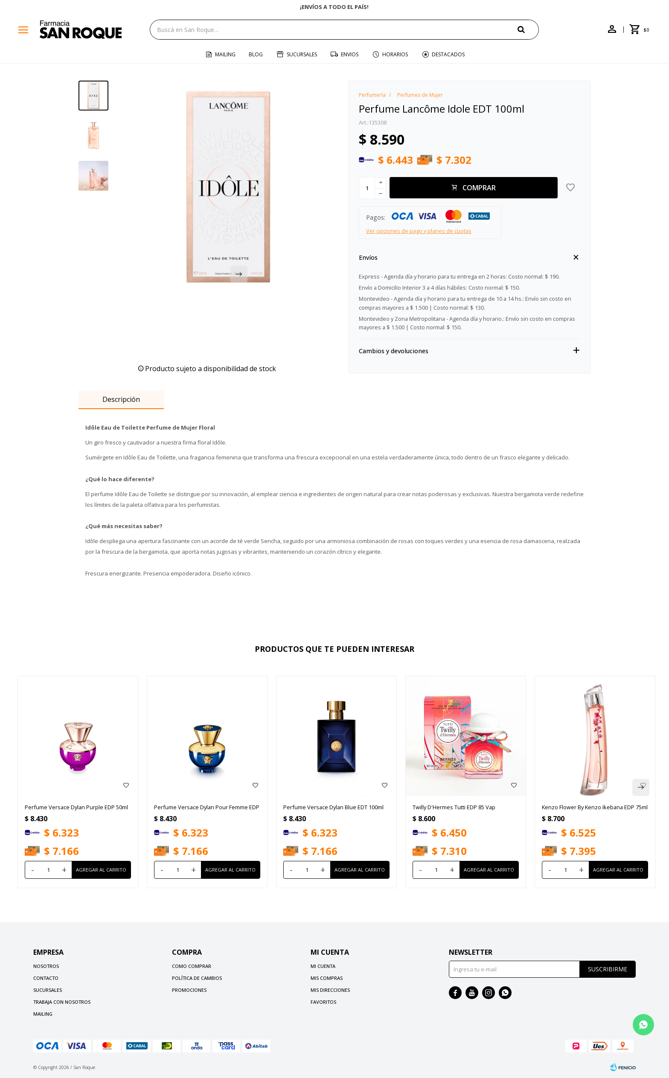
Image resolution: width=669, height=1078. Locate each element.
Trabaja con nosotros (61, 1002)
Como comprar (191, 966)
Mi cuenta (323, 966)
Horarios (395, 54)
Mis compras (327, 978)
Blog (256, 54)
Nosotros (46, 966)
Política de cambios (197, 978)
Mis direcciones (330, 990)
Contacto (45, 978)
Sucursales (302, 54)
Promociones (189, 990)
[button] (528, 29)
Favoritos (323, 1002)
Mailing (225, 54)
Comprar (479, 187)
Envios (349, 54)
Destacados (448, 54)
